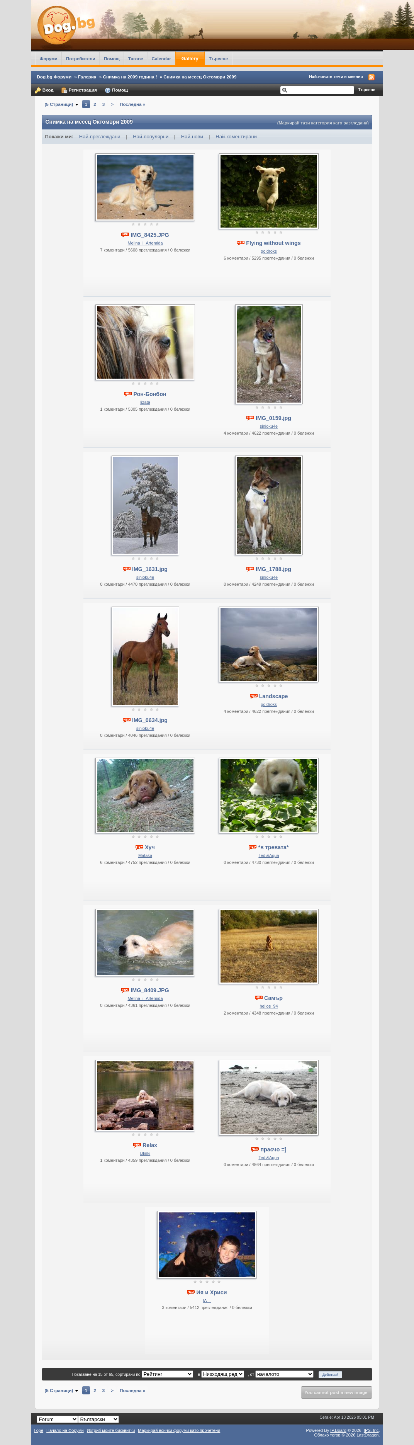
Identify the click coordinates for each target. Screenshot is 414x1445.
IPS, (371, 1430)
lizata (145, 402)
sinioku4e (269, 426)
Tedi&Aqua (268, 855)
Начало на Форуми (65, 1430)
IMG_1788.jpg (273, 569)
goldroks (269, 251)
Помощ (112, 58)
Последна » (132, 104)
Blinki (145, 1153)
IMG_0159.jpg (273, 418)
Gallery (190, 58)
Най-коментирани (236, 136)
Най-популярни (150, 136)
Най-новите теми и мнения (336, 76)
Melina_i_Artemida (145, 243)
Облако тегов (327, 1435)
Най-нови (192, 136)
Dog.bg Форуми (54, 76)
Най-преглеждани (99, 136)
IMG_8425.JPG (150, 235)
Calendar (161, 58)
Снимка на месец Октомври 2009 (199, 76)
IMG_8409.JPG (150, 990)
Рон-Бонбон (149, 394)
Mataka (145, 855)
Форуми (48, 58)
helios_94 (269, 1006)
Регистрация (79, 90)
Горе (38, 1430)
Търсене (218, 58)
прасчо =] (273, 1149)
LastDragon (367, 1435)
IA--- (207, 1300)
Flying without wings (273, 243)
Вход (44, 90)
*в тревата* (273, 847)
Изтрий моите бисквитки (111, 1430)
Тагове (135, 58)
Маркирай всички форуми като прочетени (179, 1430)
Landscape (273, 696)
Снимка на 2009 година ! (130, 76)
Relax (150, 1145)
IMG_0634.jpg (150, 720)
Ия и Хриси (211, 1292)
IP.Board (338, 1430)
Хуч (150, 847)
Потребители (80, 58)
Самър (273, 998)
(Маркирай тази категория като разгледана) (323, 123)
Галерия (87, 76)
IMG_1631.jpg (150, 569)
